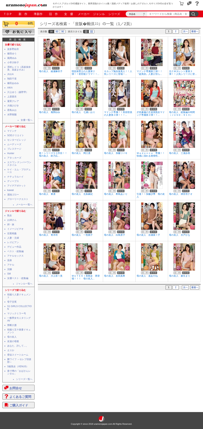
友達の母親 (13, 341)
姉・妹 (10, 224)
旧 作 (53, 14)
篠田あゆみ (13, 83)
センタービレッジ (16, 140)
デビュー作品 (14, 246)
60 (57, 31)
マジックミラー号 (16, 313)
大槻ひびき (13, 105)
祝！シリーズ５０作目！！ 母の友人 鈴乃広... (54, 154)
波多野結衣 (13, 49)
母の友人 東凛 (47, 194)
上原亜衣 (12, 96)
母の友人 (12, 336)
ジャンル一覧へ (24, 283)
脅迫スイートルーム (17, 354)
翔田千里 (12, 78)
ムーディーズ (14, 144)
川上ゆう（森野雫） (17, 92)
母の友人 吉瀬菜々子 (148, 235)
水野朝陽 (12, 114)
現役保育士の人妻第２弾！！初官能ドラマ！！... (85, 72)
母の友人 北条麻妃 (82, 194)
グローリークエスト (17, 199)
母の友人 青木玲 (48, 235)
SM (9, 273)
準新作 (38, 14)
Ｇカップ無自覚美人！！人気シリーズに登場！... (118, 72)
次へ (185, 31)
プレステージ (14, 148)
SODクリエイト (15, 135)
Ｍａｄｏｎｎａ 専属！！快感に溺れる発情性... (151, 154)
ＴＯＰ (7, 14)
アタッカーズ (14, 157)
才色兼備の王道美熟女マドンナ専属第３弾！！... (151, 113)
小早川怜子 (13, 62)
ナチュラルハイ (15, 176)
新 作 (23, 14)
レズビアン (13, 242)
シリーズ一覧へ (24, 379)
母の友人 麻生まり (179, 276)
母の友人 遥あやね (147, 276)
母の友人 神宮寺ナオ (180, 194)
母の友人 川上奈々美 (50, 276)
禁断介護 (12, 325)
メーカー (84, 14)
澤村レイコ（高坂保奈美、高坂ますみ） (19, 68)
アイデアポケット (16, 185)
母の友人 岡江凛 (81, 153)
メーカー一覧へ (24, 204)
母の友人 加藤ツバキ (115, 153)
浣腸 (9, 269)
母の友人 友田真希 (114, 276)
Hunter (10, 153)
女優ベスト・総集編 (17, 278)
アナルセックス (15, 255)
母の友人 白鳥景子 (114, 235)
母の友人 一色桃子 (82, 235)
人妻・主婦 (13, 238)
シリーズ (114, 14)
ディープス (13, 181)
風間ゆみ (12, 58)
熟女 (9, 215)
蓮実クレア (13, 101)
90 (62, 31)
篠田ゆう (12, 53)
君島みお (12, 110)
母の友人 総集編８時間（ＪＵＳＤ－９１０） (182, 113)
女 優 (68, 14)
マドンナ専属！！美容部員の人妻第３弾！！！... (118, 113)
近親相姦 (12, 233)
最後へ (194, 31)
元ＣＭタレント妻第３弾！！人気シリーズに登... (183, 72)
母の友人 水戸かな (179, 235)
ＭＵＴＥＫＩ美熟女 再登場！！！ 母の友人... (86, 277)
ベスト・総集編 (15, 251)
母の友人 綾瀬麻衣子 (50, 71)
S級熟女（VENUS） (17, 366)
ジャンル (99, 14)
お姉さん (12, 220)
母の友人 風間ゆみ (49, 112)
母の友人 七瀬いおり (83, 112)
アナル (10, 264)
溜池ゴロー (13, 194)
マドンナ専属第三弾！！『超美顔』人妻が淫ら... (149, 72)
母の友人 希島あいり (115, 194)
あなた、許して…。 (17, 345)
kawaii (10, 190)
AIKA (9, 87)
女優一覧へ (26, 120)
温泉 (9, 260)
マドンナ (12, 131)
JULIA (10, 74)
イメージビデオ (15, 229)
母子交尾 (12, 301)
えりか (10, 350)
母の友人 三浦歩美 (179, 153)
